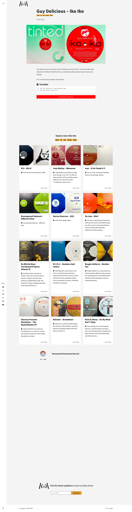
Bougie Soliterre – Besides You (97, 265)
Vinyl (38, 15)
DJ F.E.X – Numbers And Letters (64, 265)
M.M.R (107, 508)
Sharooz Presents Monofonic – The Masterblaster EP (29, 322)
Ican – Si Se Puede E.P (95, 168)
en (41, 15)
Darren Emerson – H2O (63, 216)
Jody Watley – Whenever (64, 168)
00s (44, 15)
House (47, 15)
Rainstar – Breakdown (63, 319)
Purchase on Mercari (66, 97)
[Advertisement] (66, 113)
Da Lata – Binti (91, 216)
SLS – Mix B (26, 168)
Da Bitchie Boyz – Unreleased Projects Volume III (30, 267)
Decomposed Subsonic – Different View (32, 217)
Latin (51, 15)
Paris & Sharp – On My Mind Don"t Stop (97, 320)
